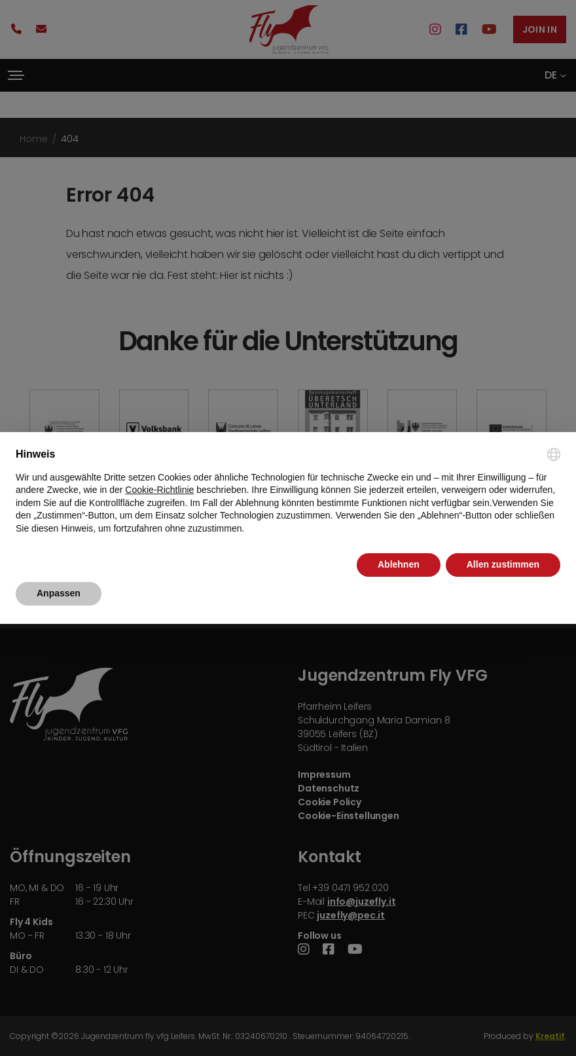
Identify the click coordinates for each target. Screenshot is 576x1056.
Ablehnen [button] (399, 564)
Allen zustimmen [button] (503, 564)
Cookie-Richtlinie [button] (159, 489)
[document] (288, 491)
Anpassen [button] (59, 593)
